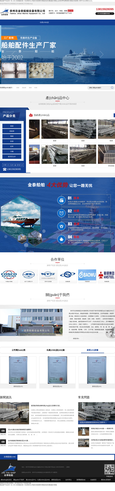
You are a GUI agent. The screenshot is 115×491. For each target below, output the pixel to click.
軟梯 (35, 87)
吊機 (11, 151)
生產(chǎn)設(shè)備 (56, 350)
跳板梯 (24, 87)
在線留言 (93, 480)
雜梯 (30, 87)
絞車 (11, 146)
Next (100, 54)
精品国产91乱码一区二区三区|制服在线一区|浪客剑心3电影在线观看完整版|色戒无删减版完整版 (28, 485)
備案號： (55, 472)
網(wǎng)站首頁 (6, 480)
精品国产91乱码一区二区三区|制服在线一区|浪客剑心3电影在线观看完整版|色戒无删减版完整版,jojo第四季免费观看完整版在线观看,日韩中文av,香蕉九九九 (46, 1)
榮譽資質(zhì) (56, 480)
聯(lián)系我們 (106, 480)
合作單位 (68, 480)
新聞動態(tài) (81, 480)
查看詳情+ (76, 338)
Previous (15, 54)
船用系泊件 (12, 156)
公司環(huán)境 (18, 350)
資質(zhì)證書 (92, 350)
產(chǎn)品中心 (31, 480)
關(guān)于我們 (18, 480)
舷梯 (17, 87)
